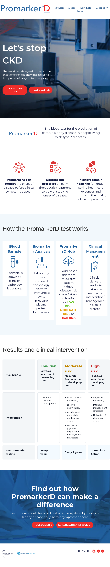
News (80, 11)
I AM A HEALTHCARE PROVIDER (74, 525)
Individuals (85, 7)
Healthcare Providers (64, 7)
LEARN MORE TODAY (15, 90)
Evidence (100, 7)
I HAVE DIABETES (40, 90)
